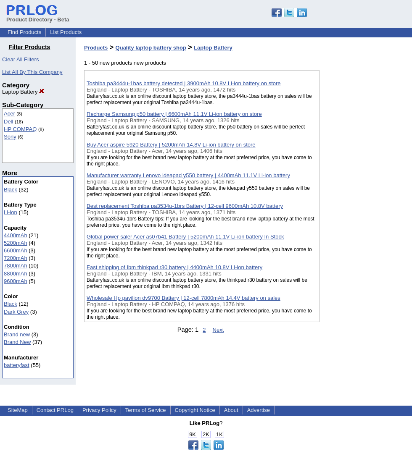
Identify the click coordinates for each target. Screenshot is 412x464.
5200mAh (15, 243)
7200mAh (15, 258)
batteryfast (16, 365)
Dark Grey (16, 312)
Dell (8, 121)
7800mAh (15, 265)
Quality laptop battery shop (151, 48)
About (231, 410)
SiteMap (18, 410)
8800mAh (15, 273)
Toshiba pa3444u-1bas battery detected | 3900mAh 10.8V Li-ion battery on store (184, 83)
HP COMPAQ (20, 129)
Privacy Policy (99, 410)
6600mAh (15, 250)
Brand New (17, 342)
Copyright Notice (195, 410)
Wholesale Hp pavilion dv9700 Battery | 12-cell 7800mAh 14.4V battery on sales (183, 298)
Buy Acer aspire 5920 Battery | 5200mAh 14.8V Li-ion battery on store (171, 145)
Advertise (258, 410)
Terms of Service (145, 410)
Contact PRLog (55, 410)
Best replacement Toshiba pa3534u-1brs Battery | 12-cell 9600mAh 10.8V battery (185, 206)
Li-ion (10, 212)
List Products (66, 32)
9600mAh (15, 281)
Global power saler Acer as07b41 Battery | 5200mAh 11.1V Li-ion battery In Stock (185, 236)
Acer (9, 113)
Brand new (17, 334)
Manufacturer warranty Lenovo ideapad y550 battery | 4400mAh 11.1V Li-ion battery (188, 175)
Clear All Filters (20, 59)
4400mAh (15, 235)
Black (10, 189)
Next (218, 330)
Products (96, 48)
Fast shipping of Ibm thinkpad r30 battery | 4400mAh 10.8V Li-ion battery (174, 267)
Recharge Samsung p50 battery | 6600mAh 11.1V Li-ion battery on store (174, 114)
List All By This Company (32, 72)
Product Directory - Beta (37, 16)
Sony (10, 137)
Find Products (24, 32)
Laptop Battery (23, 92)
